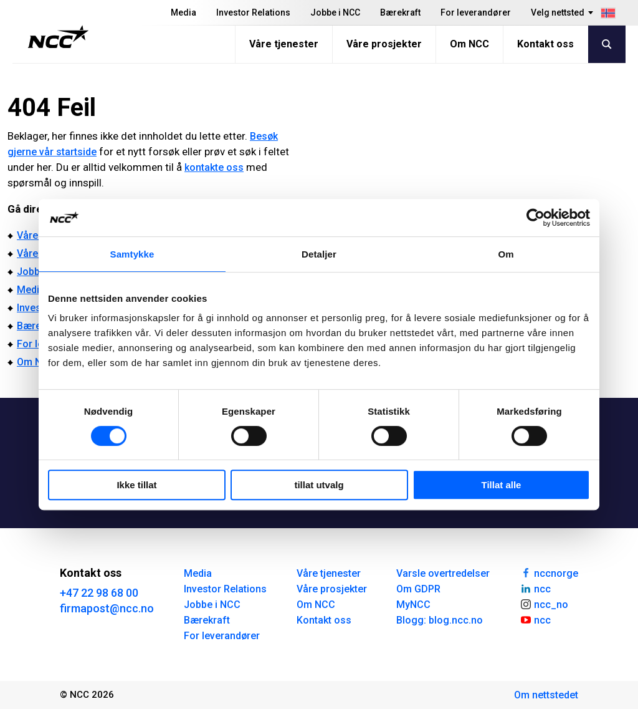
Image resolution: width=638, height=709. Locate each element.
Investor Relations (253, 12)
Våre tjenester (283, 44)
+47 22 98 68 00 (99, 592)
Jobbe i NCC (335, 12)
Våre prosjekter (384, 44)
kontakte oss (214, 167)
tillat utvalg (318, 485)
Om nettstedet (546, 695)
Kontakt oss (545, 44)
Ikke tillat (136, 485)
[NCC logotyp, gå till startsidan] (58, 36)
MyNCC (413, 604)
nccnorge (549, 572)
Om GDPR (418, 589)
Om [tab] (505, 254)
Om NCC (469, 44)
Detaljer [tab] (319, 254)
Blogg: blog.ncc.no (439, 620)
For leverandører (475, 12)
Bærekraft (400, 12)
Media (183, 12)
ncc (535, 588)
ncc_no (544, 603)
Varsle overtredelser (443, 573)
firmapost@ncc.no (107, 608)
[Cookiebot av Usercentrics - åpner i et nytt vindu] (535, 217)
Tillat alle (501, 485)
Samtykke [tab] (132, 254)
